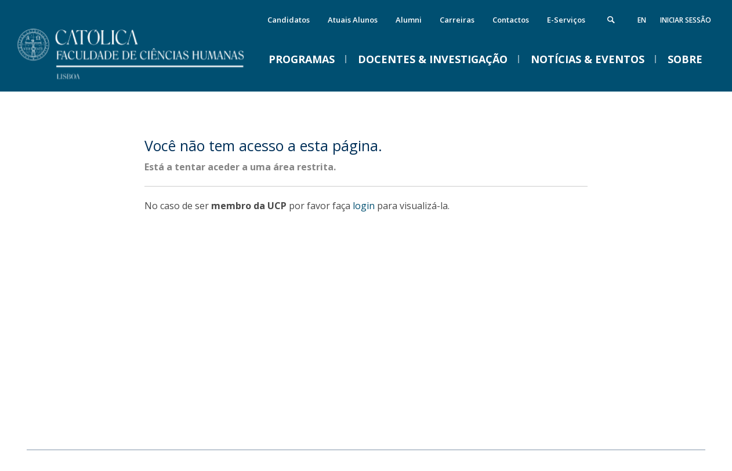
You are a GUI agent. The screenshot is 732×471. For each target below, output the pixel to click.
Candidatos (288, 19)
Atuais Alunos (353, 19)
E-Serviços (566, 19)
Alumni (409, 19)
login (364, 205)
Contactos (510, 19)
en (641, 20)
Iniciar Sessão (685, 20)
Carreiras (457, 19)
